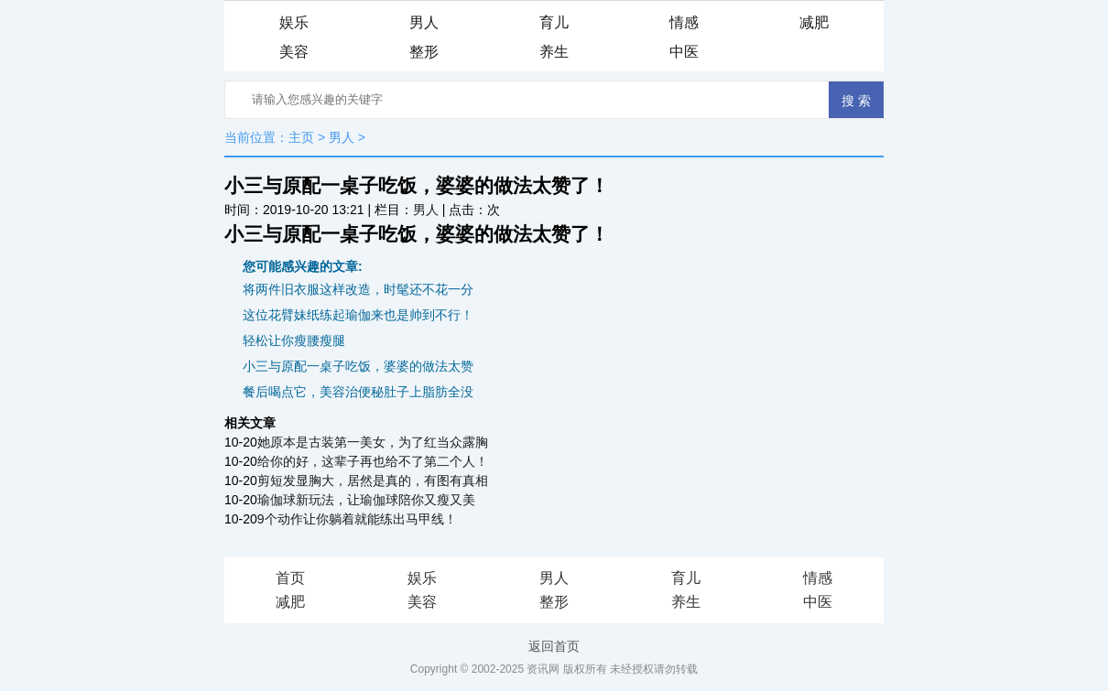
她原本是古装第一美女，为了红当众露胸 (372, 442)
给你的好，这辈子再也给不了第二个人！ (372, 461)
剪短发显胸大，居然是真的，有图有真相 (372, 480)
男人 (424, 22)
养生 (554, 51)
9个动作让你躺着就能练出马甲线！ (357, 519)
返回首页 (554, 646)
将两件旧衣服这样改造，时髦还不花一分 (358, 289)
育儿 (554, 22)
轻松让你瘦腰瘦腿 (294, 340)
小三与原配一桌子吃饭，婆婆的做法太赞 (358, 366)
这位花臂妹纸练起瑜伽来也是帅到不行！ (358, 315)
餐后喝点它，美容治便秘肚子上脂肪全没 (358, 391)
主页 (301, 137)
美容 (294, 51)
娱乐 (294, 22)
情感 (684, 22)
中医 (684, 51)
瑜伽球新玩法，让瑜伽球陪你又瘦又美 (366, 499)
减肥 (814, 22)
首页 (290, 578)
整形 (424, 51)
